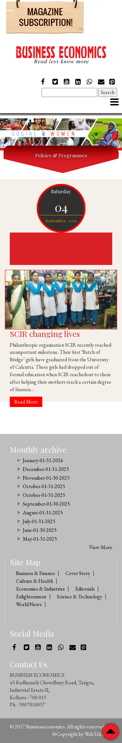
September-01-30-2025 (46, 503)
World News (29, 604)
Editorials (85, 588)
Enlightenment (31, 596)
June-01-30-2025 (40, 530)
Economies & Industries (40, 588)
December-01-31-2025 (46, 469)
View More (100, 547)
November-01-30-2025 (46, 477)
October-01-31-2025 (44, 486)
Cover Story (77, 573)
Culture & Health (34, 581)
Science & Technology (79, 596)
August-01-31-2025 (43, 512)
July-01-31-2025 (39, 521)
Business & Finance (35, 573)
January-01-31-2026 (43, 460)
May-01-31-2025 (40, 538)
